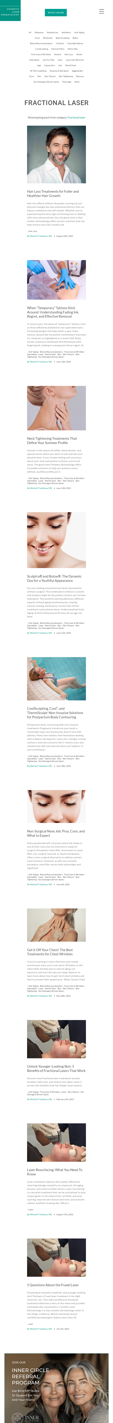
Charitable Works (75, 43)
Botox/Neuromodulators (41, 43)
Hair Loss (68, 54)
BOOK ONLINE (56, 12)
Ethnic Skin (73, 49)
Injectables (34, 60)
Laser (60, 60)
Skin (39, 76)
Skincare (80, 76)
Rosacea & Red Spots (59, 71)
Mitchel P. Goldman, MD (41, 228)
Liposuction (49, 65)
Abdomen (39, 32)
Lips (60, 65)
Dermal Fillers (57, 49)
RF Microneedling (38, 71)
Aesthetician (52, 32)
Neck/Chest (70, 65)
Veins (76, 81)
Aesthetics (66, 32)
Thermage (66, 81)
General (57, 54)
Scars (31, 76)
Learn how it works (20, 1360)
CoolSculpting (41, 49)
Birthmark (48, 38)
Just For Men (48, 60)
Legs (39, 65)
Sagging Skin (77, 71)
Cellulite (60, 43)
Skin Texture (50, 76)
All (30, 32)
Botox (75, 38)
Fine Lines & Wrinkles (41, 54)
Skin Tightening (66, 76)
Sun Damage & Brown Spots (46, 81)
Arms (37, 38)
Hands (79, 54)
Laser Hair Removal (75, 60)
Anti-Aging (79, 32)
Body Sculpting (62, 38)
